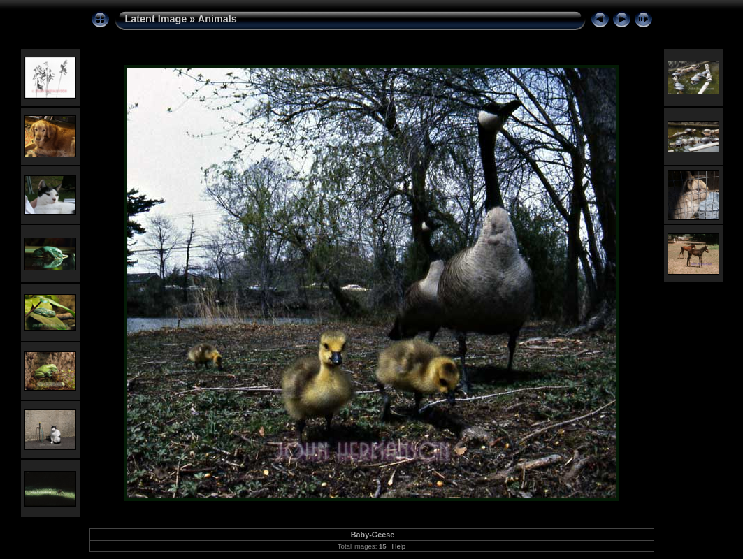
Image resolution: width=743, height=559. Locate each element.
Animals (217, 18)
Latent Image (156, 18)
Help (398, 546)
